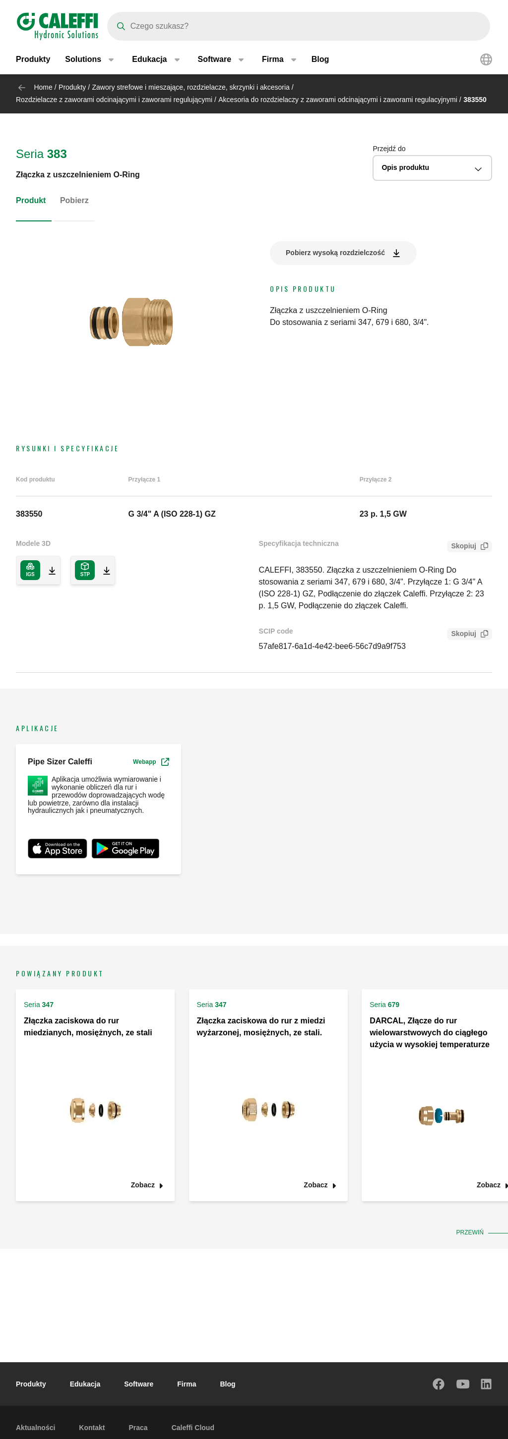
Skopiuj (461, 547)
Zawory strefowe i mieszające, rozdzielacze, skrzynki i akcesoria (191, 87)
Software (138, 1384)
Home (43, 87)
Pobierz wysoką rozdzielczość (335, 253)
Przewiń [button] (471, 1232)
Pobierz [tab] (74, 200)
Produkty (33, 59)
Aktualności (35, 1428)
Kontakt (92, 1428)
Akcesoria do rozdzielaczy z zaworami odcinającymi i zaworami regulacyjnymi (337, 100)
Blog (320, 59)
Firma (186, 1384)
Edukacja (85, 1384)
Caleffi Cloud (193, 1428)
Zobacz (143, 1185)
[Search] (298, 26)
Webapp (151, 762)
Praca (137, 1428)
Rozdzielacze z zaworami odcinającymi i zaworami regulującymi (114, 100)
